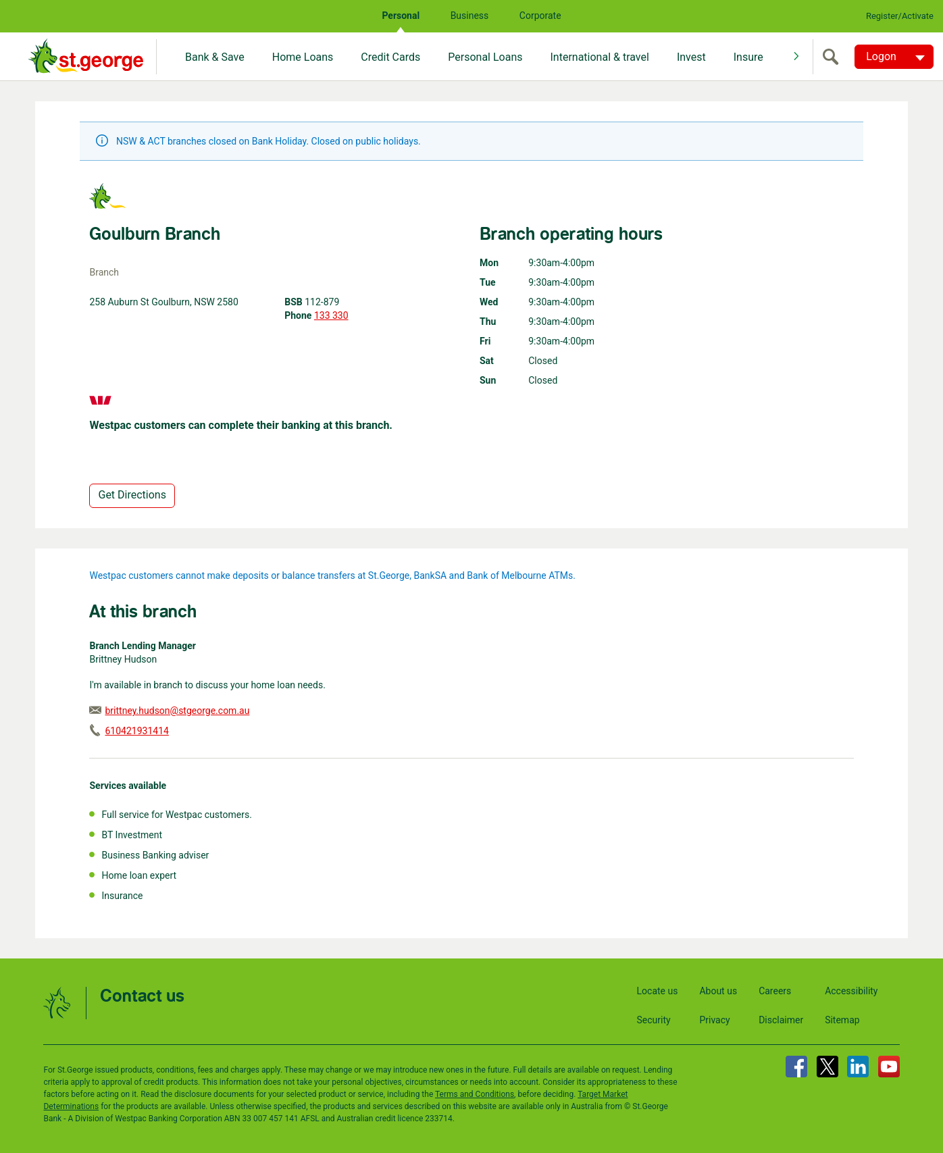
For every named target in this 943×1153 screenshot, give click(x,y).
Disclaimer (781, 1020)
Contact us (142, 997)
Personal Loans (485, 57)
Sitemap (842, 1020)
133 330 (331, 315)
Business (470, 15)
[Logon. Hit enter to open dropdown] (894, 57)
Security (654, 1020)
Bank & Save (215, 57)
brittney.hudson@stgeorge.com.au (177, 710)
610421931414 (136, 730)
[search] (834, 56)
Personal (400, 15)
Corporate (540, 15)
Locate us (657, 990)
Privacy (714, 1020)
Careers (775, 990)
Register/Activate (900, 16)
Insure (748, 57)
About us (718, 990)
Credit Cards (390, 57)
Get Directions (131, 494)
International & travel (599, 57)
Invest (691, 57)
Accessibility (851, 990)
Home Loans (303, 57)
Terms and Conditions (474, 1094)
